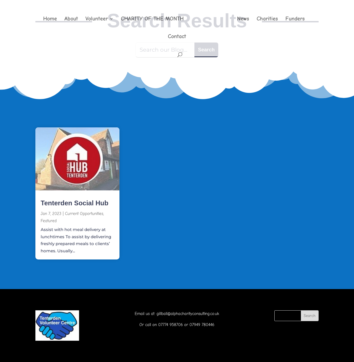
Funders (295, 19)
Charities (267, 19)
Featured (49, 220)
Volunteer (96, 19)
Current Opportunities (84, 213)
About (71, 19)
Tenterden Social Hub (74, 203)
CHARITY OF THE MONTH (152, 19)
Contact (177, 37)
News (243, 19)
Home (50, 19)
